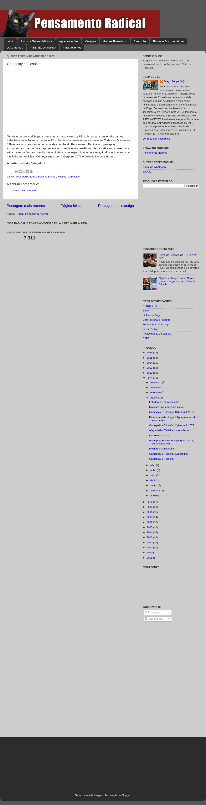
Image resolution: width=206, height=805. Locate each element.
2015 (150, 527)
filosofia (62, 176)
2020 (150, 501)
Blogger (125, 795)
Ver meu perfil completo (156, 138)
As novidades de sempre (157, 333)
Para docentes (72, 47)
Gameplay (74, 176)
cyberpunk (22, 176)
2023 (150, 367)
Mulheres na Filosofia (161, 448)
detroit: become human (42, 176)
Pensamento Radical (155, 152)
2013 (150, 537)
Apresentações (68, 41)
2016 (150, 522)
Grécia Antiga (150, 329)
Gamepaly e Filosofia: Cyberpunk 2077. (172, 425)
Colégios (90, 41)
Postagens (152, 612)
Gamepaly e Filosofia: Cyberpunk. (168, 453)
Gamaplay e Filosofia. (161, 458)
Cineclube (139, 41)
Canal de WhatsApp (154, 167)
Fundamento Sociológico (157, 324)
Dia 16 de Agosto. (159, 435)
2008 (150, 557)
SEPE (146, 338)
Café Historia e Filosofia (156, 319)
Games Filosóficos (115, 41)
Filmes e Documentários (168, 41)
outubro (154, 387)
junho (153, 470)
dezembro (156, 382)
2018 (150, 512)
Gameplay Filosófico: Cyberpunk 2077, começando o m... (171, 442)
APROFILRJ (150, 306)
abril (152, 480)
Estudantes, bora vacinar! (164, 402)
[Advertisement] (171, 218)
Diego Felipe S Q (174, 81)
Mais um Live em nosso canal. (166, 407)
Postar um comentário (24, 190)
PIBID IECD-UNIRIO (43, 47)
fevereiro (155, 490)
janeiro (154, 495)
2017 (150, 517)
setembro (155, 392)
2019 (150, 506)
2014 (150, 532)
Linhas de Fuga (152, 315)
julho (153, 465)
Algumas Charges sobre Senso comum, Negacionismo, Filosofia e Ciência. (178, 281)
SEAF (146, 310)
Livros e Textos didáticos (36, 41)
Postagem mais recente (26, 206)
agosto (154, 397)
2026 (150, 352)
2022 (150, 372)
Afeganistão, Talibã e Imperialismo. (169, 430)
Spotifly (147, 171)
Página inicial (71, 206)
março (154, 485)
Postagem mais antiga (116, 206)
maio (153, 475)
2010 (150, 552)
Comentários (154, 618)
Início (11, 41)
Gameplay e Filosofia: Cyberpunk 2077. (172, 412)
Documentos (15, 47)
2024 (150, 362)
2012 (150, 542)
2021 (150, 378)
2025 (150, 357)
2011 (150, 547)
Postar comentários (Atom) (32, 213)
